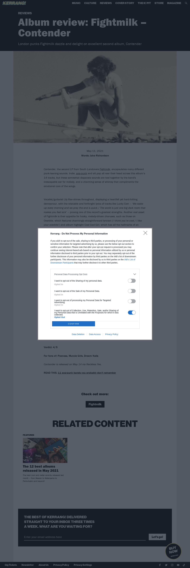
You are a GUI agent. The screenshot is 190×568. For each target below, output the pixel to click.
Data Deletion (78, 334)
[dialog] (95, 284)
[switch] (132, 281)
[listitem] (95, 274)
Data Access (95, 334)
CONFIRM (73, 324)
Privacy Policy (111, 334)
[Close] (146, 234)
